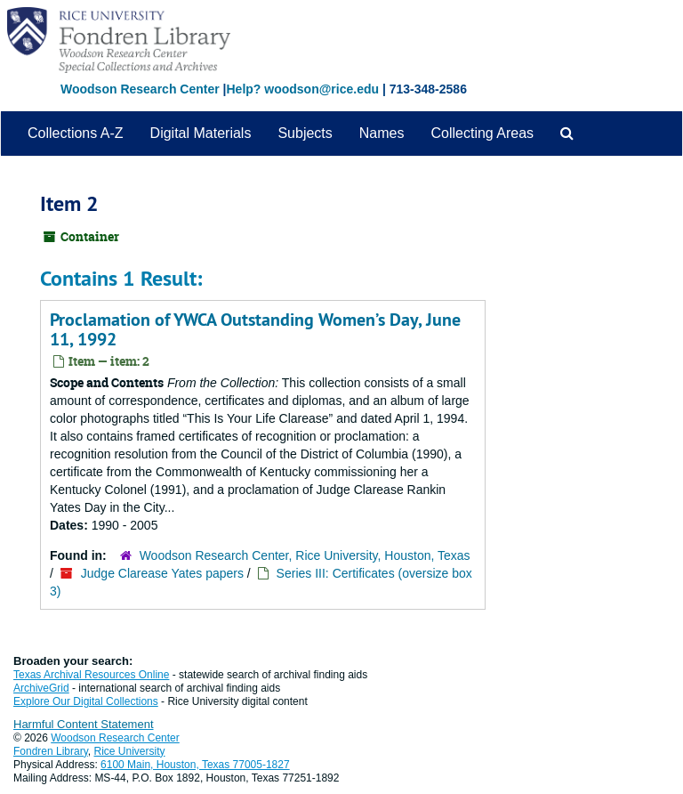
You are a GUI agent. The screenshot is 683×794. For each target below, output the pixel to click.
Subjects (304, 133)
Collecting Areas (482, 133)
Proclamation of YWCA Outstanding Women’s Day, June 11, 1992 (255, 329)
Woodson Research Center (140, 89)
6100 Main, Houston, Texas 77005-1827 (195, 764)
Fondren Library (50, 751)
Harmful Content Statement (83, 724)
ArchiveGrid (41, 688)
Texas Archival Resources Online (91, 674)
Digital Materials (201, 133)
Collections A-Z (76, 133)
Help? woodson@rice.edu (302, 89)
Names (382, 133)
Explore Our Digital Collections (85, 701)
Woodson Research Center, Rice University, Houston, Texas (305, 555)
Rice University (129, 751)
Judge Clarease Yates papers (162, 573)
